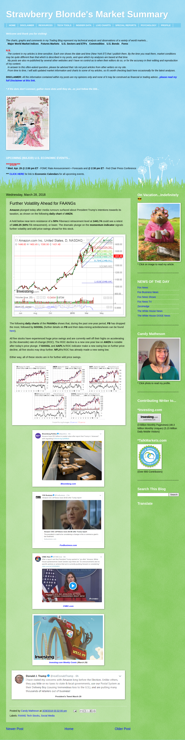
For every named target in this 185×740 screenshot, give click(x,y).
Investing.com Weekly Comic (63, 662)
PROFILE (165, 25)
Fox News (142, 287)
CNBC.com (68, 606)
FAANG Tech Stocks (29, 715)
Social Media (48, 715)
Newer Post (14, 729)
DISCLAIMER (27, 25)
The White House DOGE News (153, 315)
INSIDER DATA (83, 25)
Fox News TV (144, 301)
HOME (12, 25)
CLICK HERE (17, 174)
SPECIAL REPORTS (125, 25)
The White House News (150, 311)
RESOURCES (46, 25)
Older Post (123, 729)
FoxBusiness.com (68, 545)
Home (69, 729)
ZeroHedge (143, 306)
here (12, 330)
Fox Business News (147, 292)
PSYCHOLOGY (148, 25)
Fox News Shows (146, 297)
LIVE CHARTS (103, 25)
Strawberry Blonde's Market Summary (87, 14)
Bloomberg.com (68, 484)
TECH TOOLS (64, 25)
